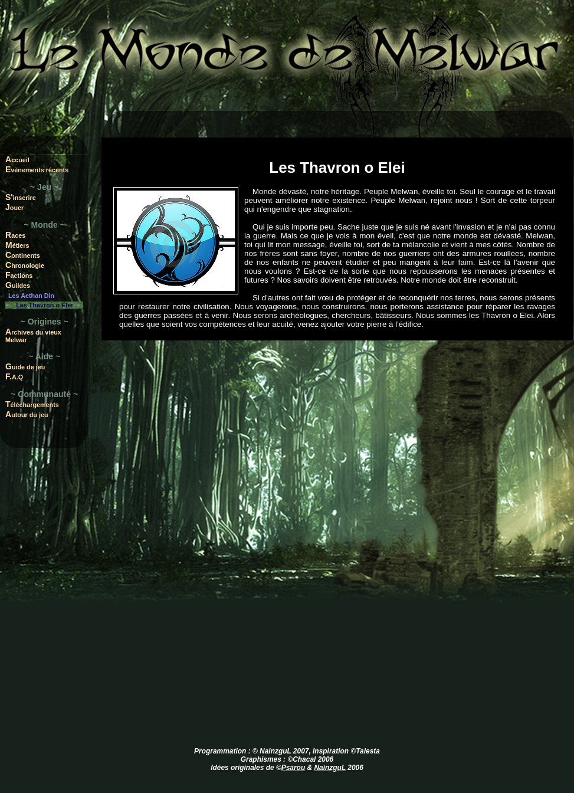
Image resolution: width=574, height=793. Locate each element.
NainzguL (330, 767)
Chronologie (24, 265)
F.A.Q (14, 376)
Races (15, 235)
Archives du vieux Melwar (33, 335)
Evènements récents (36, 169)
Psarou (293, 767)
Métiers (17, 245)
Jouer (14, 207)
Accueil (17, 159)
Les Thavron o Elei (44, 305)
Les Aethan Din (31, 295)
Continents (22, 255)
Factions (18, 275)
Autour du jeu (26, 414)
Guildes (17, 285)
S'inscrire (20, 197)
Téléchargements (32, 404)
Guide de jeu (25, 366)
